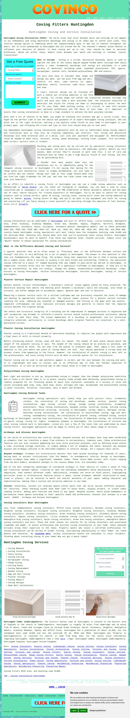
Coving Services (23, 658)
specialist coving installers (110, 146)
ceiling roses (88, 139)
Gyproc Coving (72, 652)
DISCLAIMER (120, 18)
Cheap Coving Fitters (41, 655)
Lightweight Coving (63, 646)
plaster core (59, 71)
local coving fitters (41, 355)
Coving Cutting (85, 646)
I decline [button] (83, 710)
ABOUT (102, 18)
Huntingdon (57, 221)
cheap (7, 171)
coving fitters (104, 235)
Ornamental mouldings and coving (76, 66)
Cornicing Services (91, 658)
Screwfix (23, 204)
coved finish (77, 123)
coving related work (22, 424)
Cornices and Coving (104, 649)
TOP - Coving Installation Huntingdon (24, 676)
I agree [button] (74, 710)
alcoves (90, 492)
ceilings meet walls (115, 63)
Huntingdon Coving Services (26, 542)
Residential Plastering (70, 664)
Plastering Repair (56, 666)
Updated (40, 695)
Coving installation (15, 221)
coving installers (98, 522)
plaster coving (33, 341)
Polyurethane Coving (15, 655)
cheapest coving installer (18, 168)
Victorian (65, 85)
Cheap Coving (37, 661)
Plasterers (62, 695)
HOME (88, 18)
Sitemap (5, 695)
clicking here (42, 534)
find (12, 508)
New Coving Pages (16, 695)
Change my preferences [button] (97, 710)
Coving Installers (21, 646)
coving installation (64, 534)
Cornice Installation (31, 649)
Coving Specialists (56, 661)
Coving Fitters (51, 652)
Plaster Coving (69, 658)
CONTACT (110, 18)
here (62, 639)
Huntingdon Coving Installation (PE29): (26, 38)
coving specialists (43, 232)
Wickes (27, 198)
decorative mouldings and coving (56, 41)
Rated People (29, 187)
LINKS (95, 18)
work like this (93, 152)
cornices (44, 139)
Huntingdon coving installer (100, 120)
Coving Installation (58, 649)
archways (74, 473)
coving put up (66, 49)
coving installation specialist (51, 130)
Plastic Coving (42, 646)
